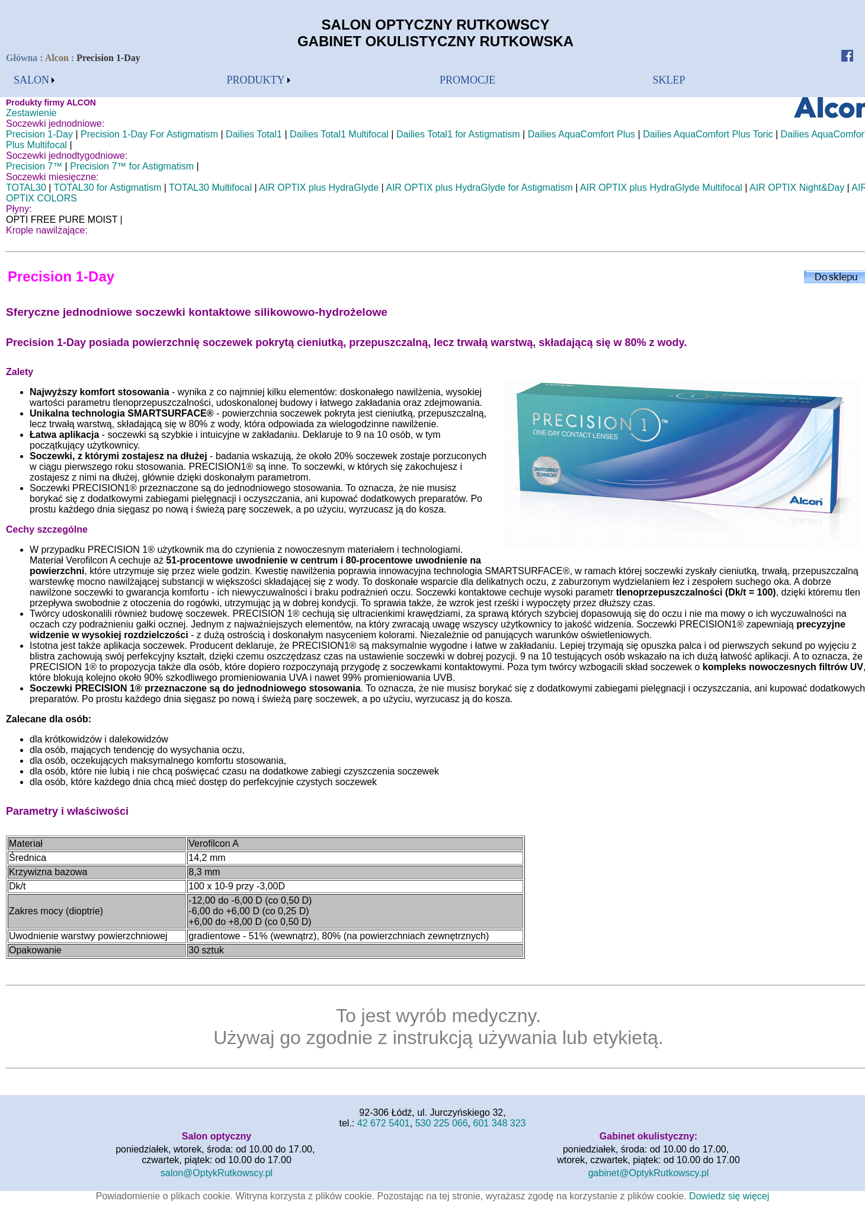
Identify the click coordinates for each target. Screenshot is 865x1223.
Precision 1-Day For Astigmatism (149, 134)
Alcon (57, 58)
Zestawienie (31, 113)
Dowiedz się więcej (729, 1196)
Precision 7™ (34, 166)
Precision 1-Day (39, 134)
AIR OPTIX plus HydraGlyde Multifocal (661, 188)
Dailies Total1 (254, 134)
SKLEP (669, 80)
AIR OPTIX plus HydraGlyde (319, 188)
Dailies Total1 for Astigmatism (458, 134)
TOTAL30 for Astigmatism (108, 188)
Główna (23, 58)
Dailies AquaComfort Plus (581, 134)
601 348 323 (499, 1123)
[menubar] (34, 80)
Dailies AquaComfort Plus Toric (708, 134)
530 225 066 (441, 1123)
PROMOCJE (467, 80)
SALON (31, 80)
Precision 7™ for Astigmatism (132, 166)
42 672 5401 (383, 1123)
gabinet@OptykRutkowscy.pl (648, 1173)
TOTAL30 (26, 188)
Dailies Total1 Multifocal (339, 134)
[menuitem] (34, 80)
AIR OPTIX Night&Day (796, 188)
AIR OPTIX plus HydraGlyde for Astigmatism (479, 188)
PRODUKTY (256, 80)
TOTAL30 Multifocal (210, 188)
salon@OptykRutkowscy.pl (217, 1173)
